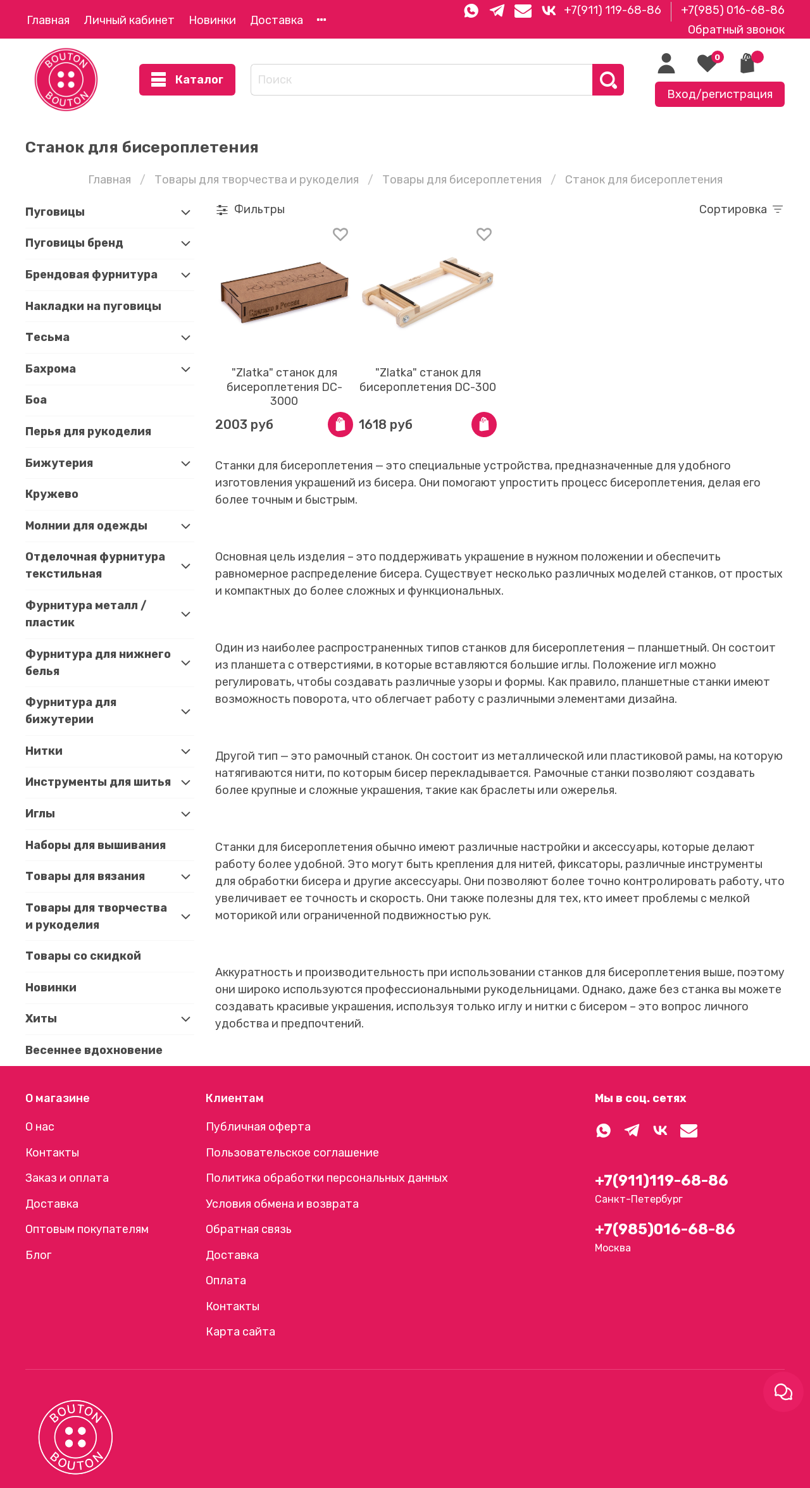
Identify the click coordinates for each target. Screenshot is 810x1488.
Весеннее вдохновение (94, 1050)
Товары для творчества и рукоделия (256, 180)
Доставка (276, 20)
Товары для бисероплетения (462, 180)
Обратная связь (249, 1229)
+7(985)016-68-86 (665, 1229)
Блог (38, 1255)
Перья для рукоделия (88, 431)
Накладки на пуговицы (93, 306)
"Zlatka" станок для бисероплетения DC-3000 (284, 387)
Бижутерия (59, 463)
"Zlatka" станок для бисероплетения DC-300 (427, 380)
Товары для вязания (85, 876)
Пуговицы (55, 212)
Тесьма (47, 337)
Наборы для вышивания (95, 845)
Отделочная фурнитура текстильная (95, 565)
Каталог (187, 80)
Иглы (40, 814)
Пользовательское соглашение (292, 1153)
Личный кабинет (129, 20)
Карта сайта (240, 1332)
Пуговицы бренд (74, 243)
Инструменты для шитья (98, 782)
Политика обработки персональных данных (327, 1178)
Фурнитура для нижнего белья (98, 662)
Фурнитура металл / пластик (86, 613)
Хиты (41, 1019)
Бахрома (50, 369)
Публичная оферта (258, 1127)
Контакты (52, 1153)
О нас (39, 1127)
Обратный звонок (736, 30)
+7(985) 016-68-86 (733, 10)
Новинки (212, 20)
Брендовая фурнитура (91, 275)
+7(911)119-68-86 (661, 1180)
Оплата (226, 1280)
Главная (48, 20)
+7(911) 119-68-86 (612, 10)
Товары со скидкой (83, 956)
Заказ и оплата (67, 1178)
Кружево (51, 494)
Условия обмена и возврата (282, 1204)
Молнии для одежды (86, 526)
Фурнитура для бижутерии (70, 710)
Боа (36, 400)
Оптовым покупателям (87, 1229)
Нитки (44, 751)
